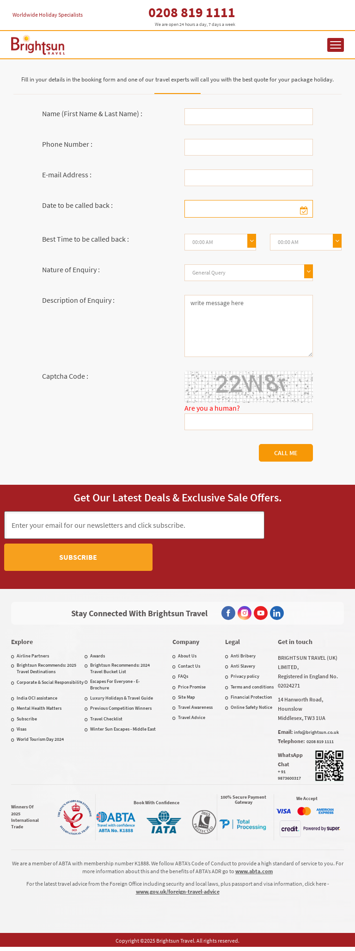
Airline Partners (33, 658)
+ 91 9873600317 (289, 776)
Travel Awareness (195, 709)
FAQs (183, 678)
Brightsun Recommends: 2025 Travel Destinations (46, 670)
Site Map (186, 699)
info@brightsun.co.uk (316, 734)
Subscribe (307, 524)
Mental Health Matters (39, 710)
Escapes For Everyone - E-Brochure (115, 686)
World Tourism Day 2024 (40, 741)
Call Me (286, 453)
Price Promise (192, 689)
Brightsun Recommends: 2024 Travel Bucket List (120, 670)
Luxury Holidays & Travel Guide (121, 700)
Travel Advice (191, 719)
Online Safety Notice (251, 709)
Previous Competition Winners (121, 710)
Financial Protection (251, 699)
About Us (187, 658)
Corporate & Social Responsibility (50, 684)
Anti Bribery (243, 658)
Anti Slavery (243, 668)
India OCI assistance (37, 700)
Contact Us (189, 668)
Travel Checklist (106, 721)
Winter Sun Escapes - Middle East (123, 731)
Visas (21, 731)
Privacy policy (245, 678)
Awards (97, 658)
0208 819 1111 (191, 12)
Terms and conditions (252, 689)
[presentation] (161, 559)
